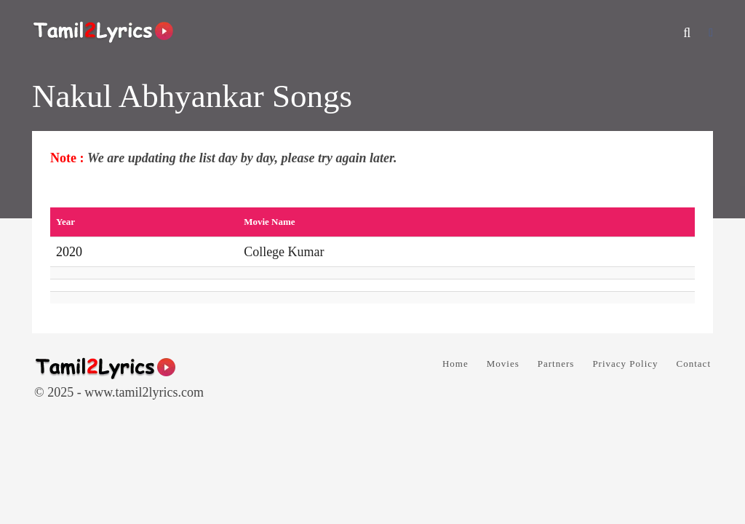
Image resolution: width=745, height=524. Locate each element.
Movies (503, 363)
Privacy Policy (625, 363)
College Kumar (284, 252)
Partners (556, 363)
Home (455, 363)
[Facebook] (711, 32)
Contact (694, 363)
